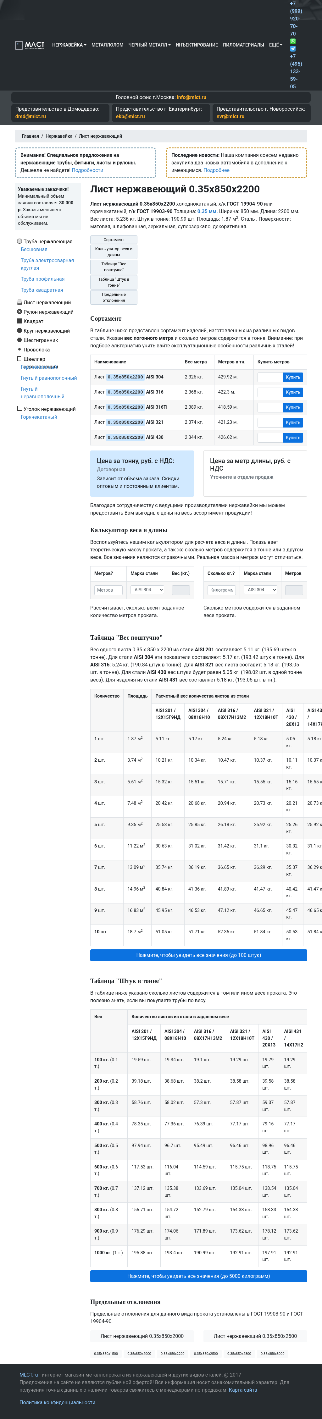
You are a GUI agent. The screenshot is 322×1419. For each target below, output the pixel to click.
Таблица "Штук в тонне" (113, 282)
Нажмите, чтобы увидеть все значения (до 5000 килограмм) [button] (198, 1276)
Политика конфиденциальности (57, 1402)
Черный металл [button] (148, 45)
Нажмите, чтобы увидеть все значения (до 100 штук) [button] (198, 955)
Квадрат (33, 321)
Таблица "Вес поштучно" (113, 267)
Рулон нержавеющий (49, 312)
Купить (293, 377)
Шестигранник (41, 340)
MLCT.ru (28, 1375)
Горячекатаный (39, 367)
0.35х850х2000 (139, 1354)
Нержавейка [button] (67, 45)
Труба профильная (43, 279)
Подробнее (216, 170)
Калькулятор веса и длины (114, 251)
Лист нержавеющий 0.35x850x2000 (142, 1336)
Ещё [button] (274, 45)
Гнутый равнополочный (49, 378)
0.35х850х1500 (106, 1354)
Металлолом (108, 45)
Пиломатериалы (243, 45)
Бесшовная (34, 249)
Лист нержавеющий (47, 302)
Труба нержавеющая (48, 241)
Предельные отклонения (114, 297)
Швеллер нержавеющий (41, 359)
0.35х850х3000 (273, 1354)
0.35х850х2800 (239, 1354)
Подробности (87, 170)
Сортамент (113, 239)
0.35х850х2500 (206, 1354)
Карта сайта (243, 1390)
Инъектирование (197, 45)
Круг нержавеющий (47, 331)
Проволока (37, 349)
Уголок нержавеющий (50, 409)
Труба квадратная (42, 290)
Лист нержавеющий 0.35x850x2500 (255, 1336)
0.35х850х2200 (173, 1354)
